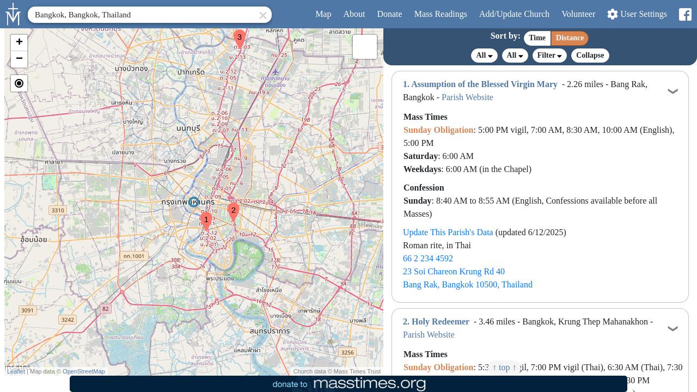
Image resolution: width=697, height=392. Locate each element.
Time (537, 38)
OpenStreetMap (84, 371)
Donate (389, 14)
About (354, 14)
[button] (202, 214)
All (484, 55)
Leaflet (16, 371)
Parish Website (467, 97)
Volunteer (578, 14)
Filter (549, 55)
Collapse (590, 55)
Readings (440, 14)
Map (323, 14)
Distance (570, 38)
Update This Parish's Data (448, 232)
